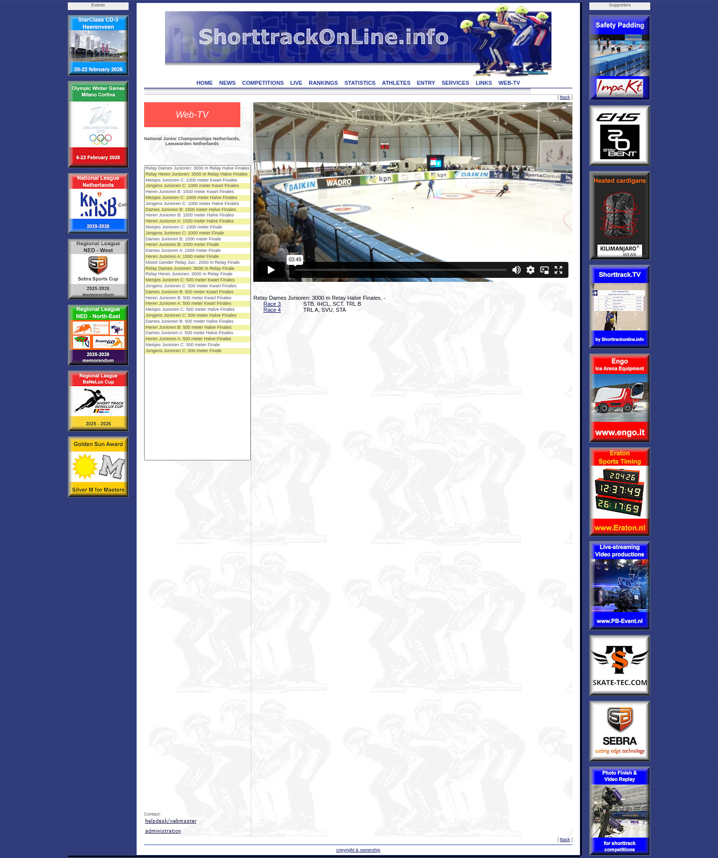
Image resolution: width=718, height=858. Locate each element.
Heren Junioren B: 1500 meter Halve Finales (198, 215)
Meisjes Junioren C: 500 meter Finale (198, 345)
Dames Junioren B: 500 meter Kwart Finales (198, 292)
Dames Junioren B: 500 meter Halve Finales (198, 322)
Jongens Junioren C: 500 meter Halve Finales (198, 316)
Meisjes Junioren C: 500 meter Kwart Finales (198, 280)
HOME (204, 83)
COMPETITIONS (263, 83)
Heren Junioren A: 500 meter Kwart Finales (198, 304)
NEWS (227, 83)
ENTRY (426, 83)
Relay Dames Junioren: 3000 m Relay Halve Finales (198, 169)
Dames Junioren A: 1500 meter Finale (198, 251)
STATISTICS (360, 83)
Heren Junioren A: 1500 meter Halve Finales (198, 221)
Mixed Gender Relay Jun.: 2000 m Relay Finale (198, 263)
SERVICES (455, 83)
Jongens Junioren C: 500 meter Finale (198, 351)
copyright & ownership (358, 850)
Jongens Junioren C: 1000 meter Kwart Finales (198, 186)
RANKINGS (323, 83)
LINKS (484, 83)
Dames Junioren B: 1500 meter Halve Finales (198, 210)
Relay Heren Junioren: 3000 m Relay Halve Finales (198, 175)
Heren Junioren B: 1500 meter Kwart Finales (198, 192)
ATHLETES (396, 83)
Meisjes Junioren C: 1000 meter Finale (198, 227)
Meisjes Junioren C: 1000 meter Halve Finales (198, 198)
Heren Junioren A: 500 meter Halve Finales (198, 339)
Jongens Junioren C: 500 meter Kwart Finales (198, 286)
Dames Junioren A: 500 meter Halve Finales (198, 333)
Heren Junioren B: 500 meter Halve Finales (198, 328)
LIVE (296, 83)
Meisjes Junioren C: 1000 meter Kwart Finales (198, 181)
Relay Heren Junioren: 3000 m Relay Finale (198, 274)
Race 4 (272, 310)
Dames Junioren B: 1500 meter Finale (198, 239)
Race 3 (272, 304)
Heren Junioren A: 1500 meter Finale (198, 257)
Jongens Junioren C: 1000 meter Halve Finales (198, 204)
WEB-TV (509, 83)
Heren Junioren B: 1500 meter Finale (198, 245)
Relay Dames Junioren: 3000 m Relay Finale (198, 269)
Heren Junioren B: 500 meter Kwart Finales (198, 298)
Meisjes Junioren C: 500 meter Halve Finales (198, 310)
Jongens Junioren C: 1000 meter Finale (198, 233)
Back (565, 97)
